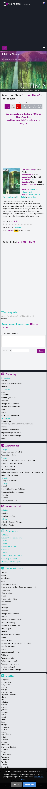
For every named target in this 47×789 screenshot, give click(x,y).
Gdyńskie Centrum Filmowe (11, 522)
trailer (31, 90)
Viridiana (4, 655)
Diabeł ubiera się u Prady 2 (11, 452)
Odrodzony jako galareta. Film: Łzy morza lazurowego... (22, 472)
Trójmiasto (6, 754)
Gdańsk (4, 702)
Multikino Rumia (7, 525)
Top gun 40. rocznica (9, 480)
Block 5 (4, 486)
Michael (4, 380)
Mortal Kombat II (8, 466)
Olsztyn (4, 724)
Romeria (4, 498)
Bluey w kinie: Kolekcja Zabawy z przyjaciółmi (18, 587)
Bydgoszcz (5, 685)
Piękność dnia (6, 640)
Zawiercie (5, 767)
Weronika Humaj (9, 197)
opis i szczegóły (22, 90)
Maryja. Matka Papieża (10, 404)
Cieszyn (4, 689)
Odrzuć (16, 784)
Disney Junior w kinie (9, 599)
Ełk (2, 700)
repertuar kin (10, 90)
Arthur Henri (32, 197)
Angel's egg (5, 578)
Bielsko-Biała (6, 682)
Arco (3, 392)
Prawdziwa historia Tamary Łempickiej (16, 643)
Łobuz (3, 438)
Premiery (10, 374)
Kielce (3, 714)
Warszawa (5, 757)
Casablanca (5, 590)
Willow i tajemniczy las (9, 661)
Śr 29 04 (34, 106)
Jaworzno (4, 709)
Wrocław (4, 762)
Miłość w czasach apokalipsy (12, 463)
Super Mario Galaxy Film (12, 538)
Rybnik (3, 737)
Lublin (3, 719)
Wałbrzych (5, 759)
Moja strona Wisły (8, 622)
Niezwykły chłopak (8, 469)
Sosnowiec (5, 744)
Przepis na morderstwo (10, 430)
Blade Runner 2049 (8, 584)
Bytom (4, 687)
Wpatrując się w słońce (10, 415)
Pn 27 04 (24, 106)
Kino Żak (4, 513)
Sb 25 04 (13, 106)
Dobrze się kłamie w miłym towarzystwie (17, 424)
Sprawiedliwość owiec (9, 475)
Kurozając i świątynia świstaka (12, 492)
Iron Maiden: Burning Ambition (13, 489)
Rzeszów (4, 739)
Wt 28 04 (29, 106)
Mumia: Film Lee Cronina (10, 407)
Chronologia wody (8, 398)
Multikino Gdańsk (8, 516)
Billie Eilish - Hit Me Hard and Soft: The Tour (18, 460)
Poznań (4, 729)
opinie (37, 90)
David (3, 596)
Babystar (4, 395)
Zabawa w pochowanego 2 (11, 436)
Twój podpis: (6, 350)
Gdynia (4, 704)
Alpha (3, 575)
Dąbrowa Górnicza (8, 695)
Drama (4, 427)
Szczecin (4, 749)
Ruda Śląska (6, 734)
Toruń (3, 752)
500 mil (4, 572)
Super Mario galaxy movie (11, 433)
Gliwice (4, 707)
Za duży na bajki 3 (10, 558)
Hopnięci (4, 608)
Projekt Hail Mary (9, 547)
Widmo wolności (7, 658)
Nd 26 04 (18, 106)
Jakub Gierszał (34, 194)
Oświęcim (5, 727)
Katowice (4, 712)
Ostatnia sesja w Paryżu (10, 634)
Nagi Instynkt (6, 628)
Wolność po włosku (8, 455)
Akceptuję (29, 784)
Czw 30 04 (40, 106)
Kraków (4, 717)
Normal (4, 386)
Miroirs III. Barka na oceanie (11, 383)
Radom (4, 732)
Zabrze (4, 764)
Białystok (4, 680)
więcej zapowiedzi (10, 501)
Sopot (4, 742)
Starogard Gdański (8, 747)
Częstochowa (6, 692)
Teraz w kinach (14, 568)
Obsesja (4, 495)
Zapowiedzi (12, 445)
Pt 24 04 (7, 106)
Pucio (3, 412)
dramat (33, 179)
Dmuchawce (6, 421)
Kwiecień (4, 401)
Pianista (4, 409)
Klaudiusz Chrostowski (16, 59)
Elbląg (3, 697)
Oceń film (18, 227)
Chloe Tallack (21, 197)
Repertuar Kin (13, 506)
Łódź (3, 722)
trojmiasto (19, 3)
